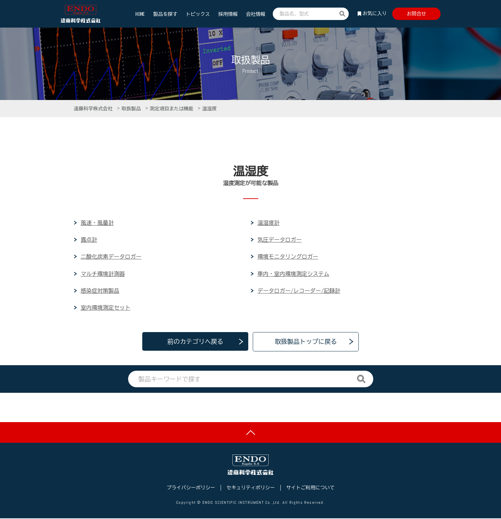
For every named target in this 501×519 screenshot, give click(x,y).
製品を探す (165, 14)
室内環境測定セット (106, 307)
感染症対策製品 (100, 290)
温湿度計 (269, 223)
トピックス (198, 14)
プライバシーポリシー (191, 488)
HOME (140, 14)
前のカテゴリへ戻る (195, 342)
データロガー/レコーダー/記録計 (299, 290)
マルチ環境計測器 (103, 274)
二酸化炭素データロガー (111, 257)
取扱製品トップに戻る (306, 342)
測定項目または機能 (173, 108)
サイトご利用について (310, 488)
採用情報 (228, 14)
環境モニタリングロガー (288, 257)
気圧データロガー (280, 240)
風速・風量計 (97, 223)
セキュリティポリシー (251, 488)
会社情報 (255, 14)
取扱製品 (132, 108)
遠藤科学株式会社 (94, 108)
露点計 (89, 240)
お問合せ (416, 13)
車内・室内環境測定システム (293, 274)
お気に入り (375, 13)
